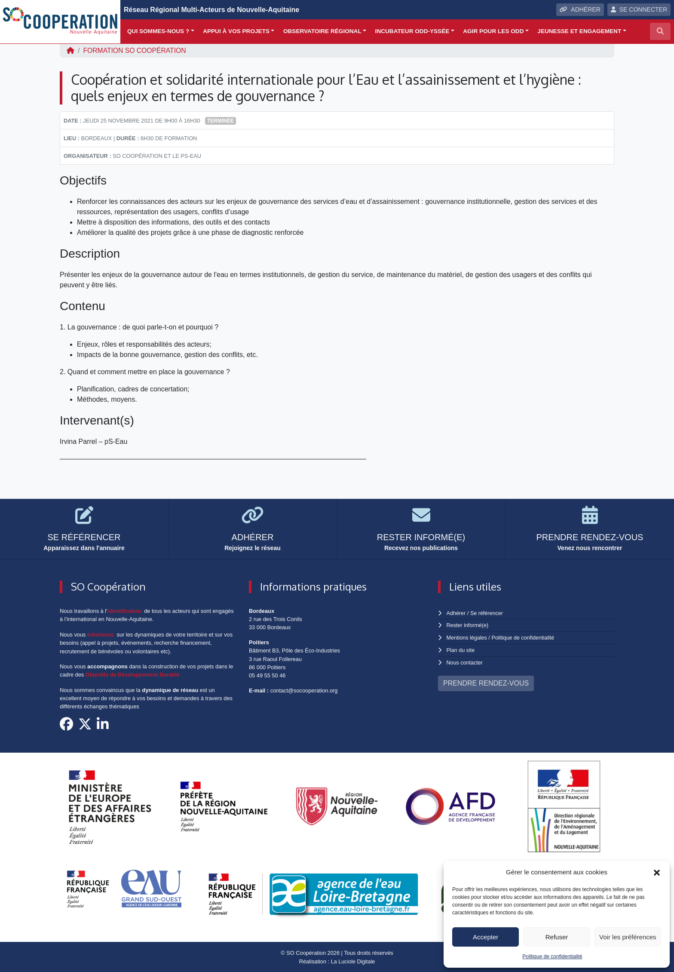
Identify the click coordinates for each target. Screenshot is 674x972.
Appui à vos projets (236, 31)
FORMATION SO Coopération (135, 50)
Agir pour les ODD (493, 31)
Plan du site (461, 649)
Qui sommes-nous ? (158, 31)
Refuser (556, 937)
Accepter (485, 937)
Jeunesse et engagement (579, 31)
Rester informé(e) (468, 625)
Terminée (220, 121)
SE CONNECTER (639, 9)
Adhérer (456, 613)
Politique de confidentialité (552, 957)
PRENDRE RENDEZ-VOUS (486, 682)
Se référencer (487, 613)
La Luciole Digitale (353, 961)
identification (124, 611)
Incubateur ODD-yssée (412, 31)
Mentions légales (467, 637)
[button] (657, 872)
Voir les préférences (627, 937)
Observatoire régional (322, 31)
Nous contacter (465, 661)
